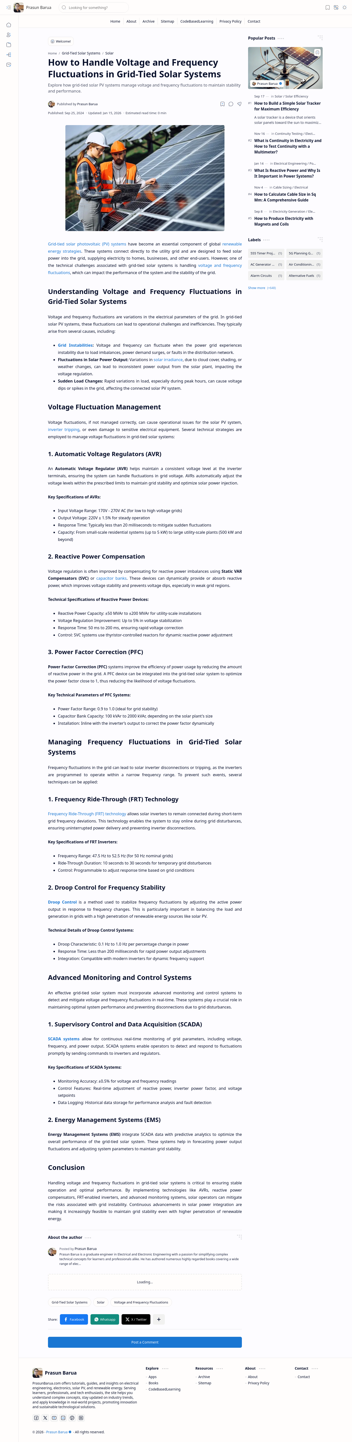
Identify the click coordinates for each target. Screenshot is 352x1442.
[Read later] (222, 104)
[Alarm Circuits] (266, 275)
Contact (304, 1376)
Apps (153, 1376)
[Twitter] (45, 1418)
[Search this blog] (94, 7)
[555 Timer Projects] (266, 253)
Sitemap (204, 1383)
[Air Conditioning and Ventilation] (304, 264)
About (253, 1376)
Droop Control (62, 902)
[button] (8, 7)
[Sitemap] (9, 55)
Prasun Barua (38, 7)
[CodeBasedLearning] (197, 21)
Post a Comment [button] (145, 1342)
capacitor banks (111, 578)
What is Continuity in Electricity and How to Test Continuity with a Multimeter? (287, 146)
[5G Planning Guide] (304, 253)
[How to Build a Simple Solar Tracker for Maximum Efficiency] (285, 68)
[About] (9, 35)
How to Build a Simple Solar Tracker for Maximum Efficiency (287, 106)
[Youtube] (54, 1418)
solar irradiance (168, 359)
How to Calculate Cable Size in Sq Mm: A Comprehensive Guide (285, 197)
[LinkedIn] (63, 1418)
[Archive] (9, 45)
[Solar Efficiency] (296, 96)
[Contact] (9, 65)
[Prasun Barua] (19, 7)
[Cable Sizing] (283, 187)
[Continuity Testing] (290, 133)
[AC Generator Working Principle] (266, 264)
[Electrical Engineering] (291, 163)
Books (153, 1383)
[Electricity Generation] (290, 211)
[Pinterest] (72, 1418)
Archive (204, 1376)
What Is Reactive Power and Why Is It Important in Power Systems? (287, 173)
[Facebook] (36, 1418)
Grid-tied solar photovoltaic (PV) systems (87, 244)
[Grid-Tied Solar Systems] (69, 1302)
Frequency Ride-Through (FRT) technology (87, 814)
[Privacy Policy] (231, 21)
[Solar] (100, 1302)
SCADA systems (64, 1039)
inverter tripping (64, 429)
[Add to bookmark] (317, 52)
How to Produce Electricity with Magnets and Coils (283, 221)
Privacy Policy (258, 1383)
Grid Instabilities (75, 345)
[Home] (9, 25)
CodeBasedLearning (164, 1389)
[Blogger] (81, 1418)
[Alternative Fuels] (304, 275)
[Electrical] (301, 187)
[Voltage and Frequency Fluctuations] (141, 1302)
